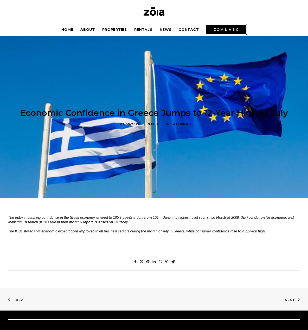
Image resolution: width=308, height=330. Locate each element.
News (166, 29)
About (87, 29)
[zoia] (154, 11)
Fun (154, 116)
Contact (189, 29)
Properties (114, 29)
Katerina (179, 116)
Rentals (143, 29)
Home (67, 29)
